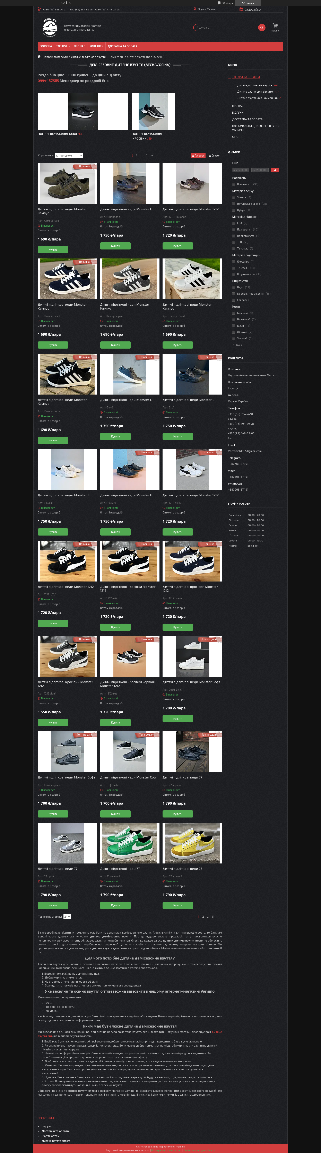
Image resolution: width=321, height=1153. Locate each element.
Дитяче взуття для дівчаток (255, 91)
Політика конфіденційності (199, 1150)
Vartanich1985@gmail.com (245, 451)
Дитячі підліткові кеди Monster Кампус (62, 211)
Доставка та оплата (122, 46)
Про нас (79, 46)
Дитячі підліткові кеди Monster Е (126, 209)
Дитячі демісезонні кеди (58, 133)
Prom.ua (180, 1146)
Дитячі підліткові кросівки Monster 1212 (128, 588)
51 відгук (228, 2)
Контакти (96, 46)
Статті (237, 136)
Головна (46, 46)
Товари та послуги (55, 56)
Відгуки (237, 112)
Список (216, 155)
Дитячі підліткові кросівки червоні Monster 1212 (127, 684)
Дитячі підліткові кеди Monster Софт (191, 682)
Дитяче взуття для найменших (257, 98)
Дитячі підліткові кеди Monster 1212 (191, 209)
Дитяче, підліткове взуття (88, 56)
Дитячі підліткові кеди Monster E (126, 399)
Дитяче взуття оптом (56, 1140)
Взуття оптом (51, 1135)
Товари (61, 46)
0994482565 (48, 80)
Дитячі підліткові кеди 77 (182, 777)
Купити (53, 249)
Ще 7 (239, 344)
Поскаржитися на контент (166, 1150)
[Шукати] (262, 27)
